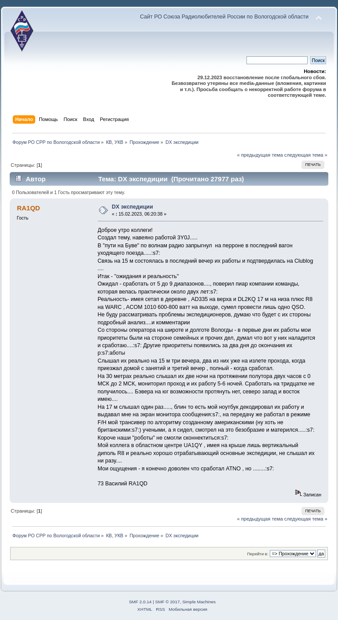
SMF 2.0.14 (140, 601)
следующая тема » (305, 155)
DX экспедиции (132, 207)
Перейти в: (257, 553)
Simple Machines (199, 601)
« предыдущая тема (260, 155)
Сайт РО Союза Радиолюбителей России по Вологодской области (224, 17)
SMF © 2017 (167, 601)
